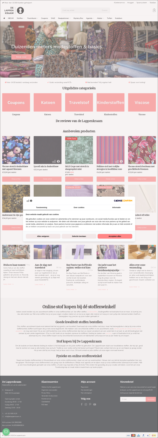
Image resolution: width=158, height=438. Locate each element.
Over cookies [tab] (79, 207)
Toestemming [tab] (41, 207)
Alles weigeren (43, 236)
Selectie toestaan (79, 236)
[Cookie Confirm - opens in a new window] (123, 201)
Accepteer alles (115, 236)
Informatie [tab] (116, 207)
